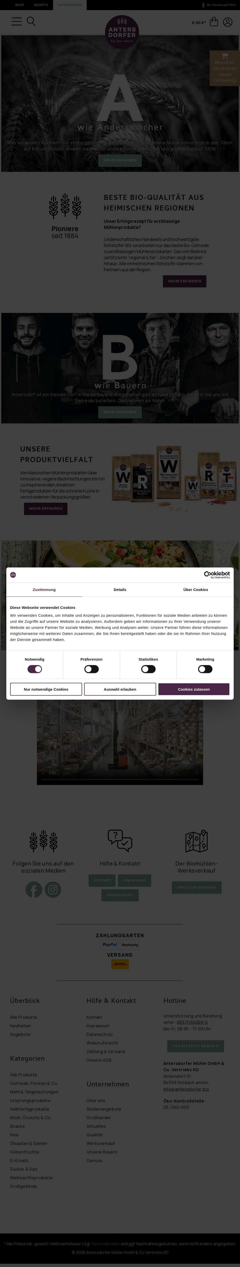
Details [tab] (120, 589)
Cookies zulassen (194, 689)
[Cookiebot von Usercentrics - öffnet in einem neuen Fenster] (208, 575)
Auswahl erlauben (120, 689)
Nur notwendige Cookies (46, 689)
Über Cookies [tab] (195, 589)
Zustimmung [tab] (44, 589)
